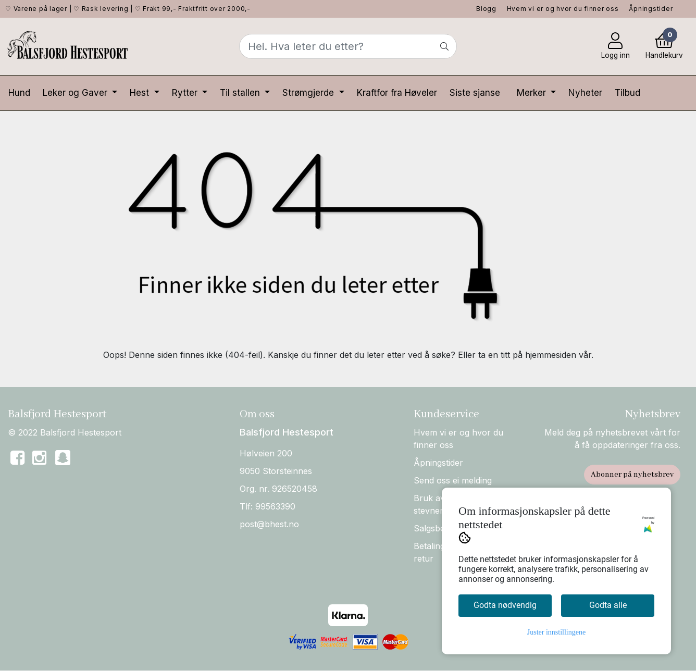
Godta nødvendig (505, 605)
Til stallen (241, 93)
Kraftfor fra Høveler (397, 93)
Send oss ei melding (453, 480)
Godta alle (608, 605)
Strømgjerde (309, 93)
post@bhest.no (269, 524)
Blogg (486, 9)
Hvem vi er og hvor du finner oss (563, 9)
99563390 (275, 506)
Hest (141, 93)
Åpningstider (651, 9)
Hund (19, 93)
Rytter (186, 93)
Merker (533, 93)
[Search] (348, 46)
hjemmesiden (550, 355)
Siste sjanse (475, 93)
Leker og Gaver (76, 93)
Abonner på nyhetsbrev (632, 474)
